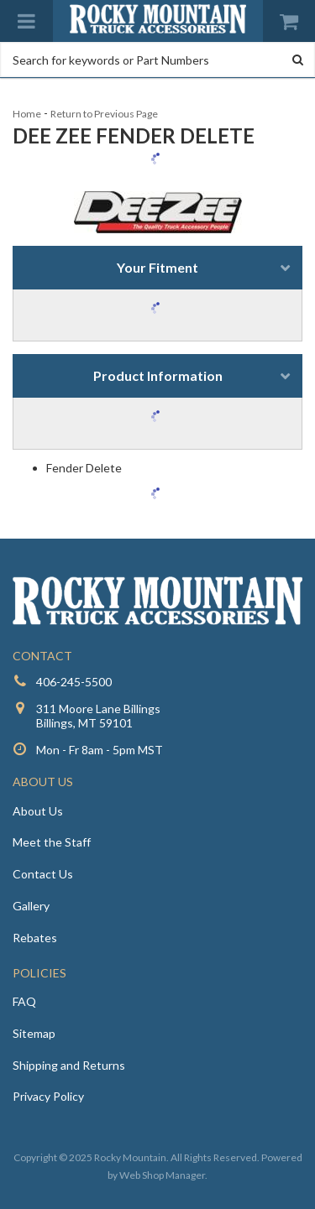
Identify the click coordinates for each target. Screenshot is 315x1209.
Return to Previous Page (104, 113)
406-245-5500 (74, 682)
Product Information (158, 375)
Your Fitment (157, 267)
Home (27, 113)
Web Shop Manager (162, 1175)
